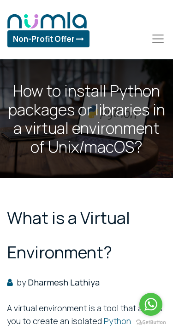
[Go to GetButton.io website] (151, 322)
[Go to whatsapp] (150, 304)
